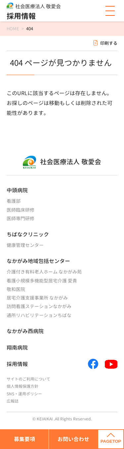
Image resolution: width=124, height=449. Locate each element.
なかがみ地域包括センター (38, 261)
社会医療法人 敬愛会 (38, 6)
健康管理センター (25, 245)
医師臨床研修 (20, 210)
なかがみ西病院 (25, 331)
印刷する (108, 43)
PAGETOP (111, 438)
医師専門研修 (20, 218)
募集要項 (24, 439)
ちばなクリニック (28, 234)
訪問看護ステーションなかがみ (39, 306)
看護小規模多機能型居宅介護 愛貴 (42, 280)
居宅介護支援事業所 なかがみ (37, 298)
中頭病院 (17, 190)
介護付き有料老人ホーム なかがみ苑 (44, 272)
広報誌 (13, 401)
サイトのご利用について (28, 379)
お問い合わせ (73, 439)
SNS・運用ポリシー (24, 394)
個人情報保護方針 (22, 386)
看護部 (14, 201)
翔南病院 (17, 347)
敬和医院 (16, 289)
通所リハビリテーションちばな (39, 315)
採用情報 (21, 16)
